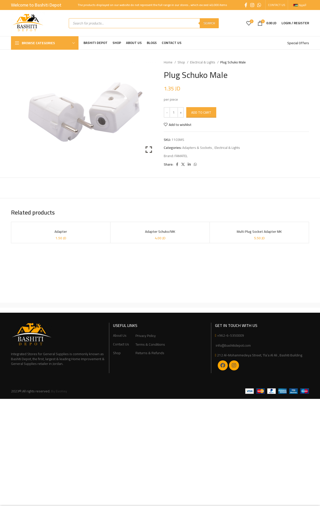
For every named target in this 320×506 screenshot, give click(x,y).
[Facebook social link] (246, 5)
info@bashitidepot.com (233, 345)
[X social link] (183, 164)
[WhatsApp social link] (259, 5)
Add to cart (201, 112)
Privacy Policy (146, 335)
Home (168, 62)
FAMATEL (181, 156)
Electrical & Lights (203, 62)
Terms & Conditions (150, 344)
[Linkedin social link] (189, 164)
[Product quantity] (174, 112)
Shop (182, 62)
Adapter (60, 231)
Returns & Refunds (150, 353)
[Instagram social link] (252, 5)
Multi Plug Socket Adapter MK (259, 231)
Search (209, 23)
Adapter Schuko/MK (160, 231)
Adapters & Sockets (197, 147)
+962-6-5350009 (230, 335)
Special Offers (298, 43)
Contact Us (121, 344)
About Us (119, 335)
